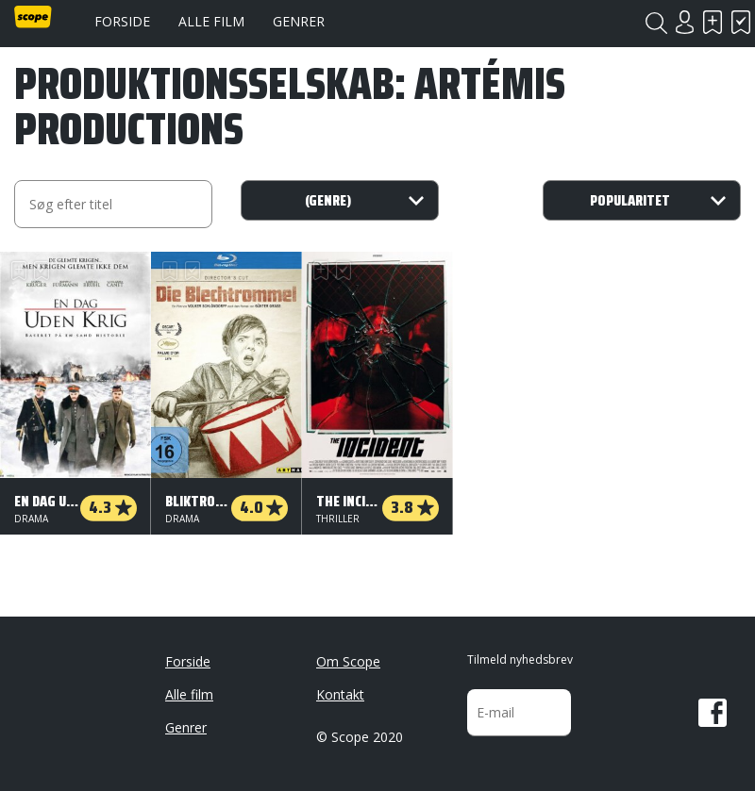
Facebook (712, 713)
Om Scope (348, 661)
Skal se (712, 22)
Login (684, 22)
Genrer (299, 21)
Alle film (211, 21)
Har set (741, 22)
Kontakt (340, 694)
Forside (122, 21)
